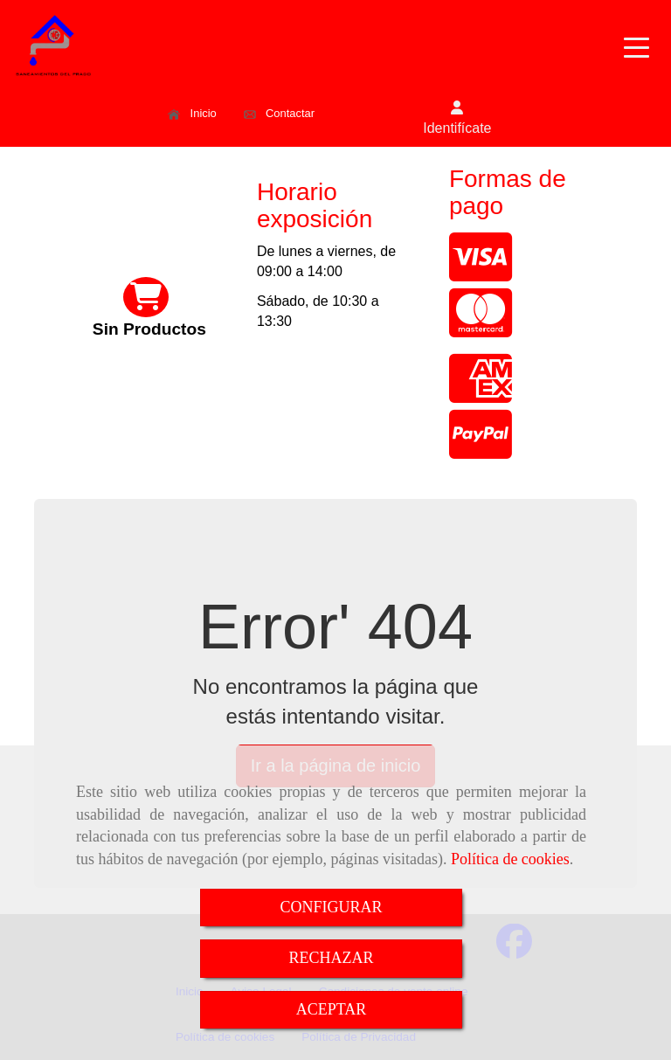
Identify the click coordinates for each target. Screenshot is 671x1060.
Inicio (192, 114)
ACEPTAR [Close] (331, 1009)
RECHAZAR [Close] (330, 957)
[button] (457, 119)
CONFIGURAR (331, 907)
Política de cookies (510, 859)
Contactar (279, 114)
